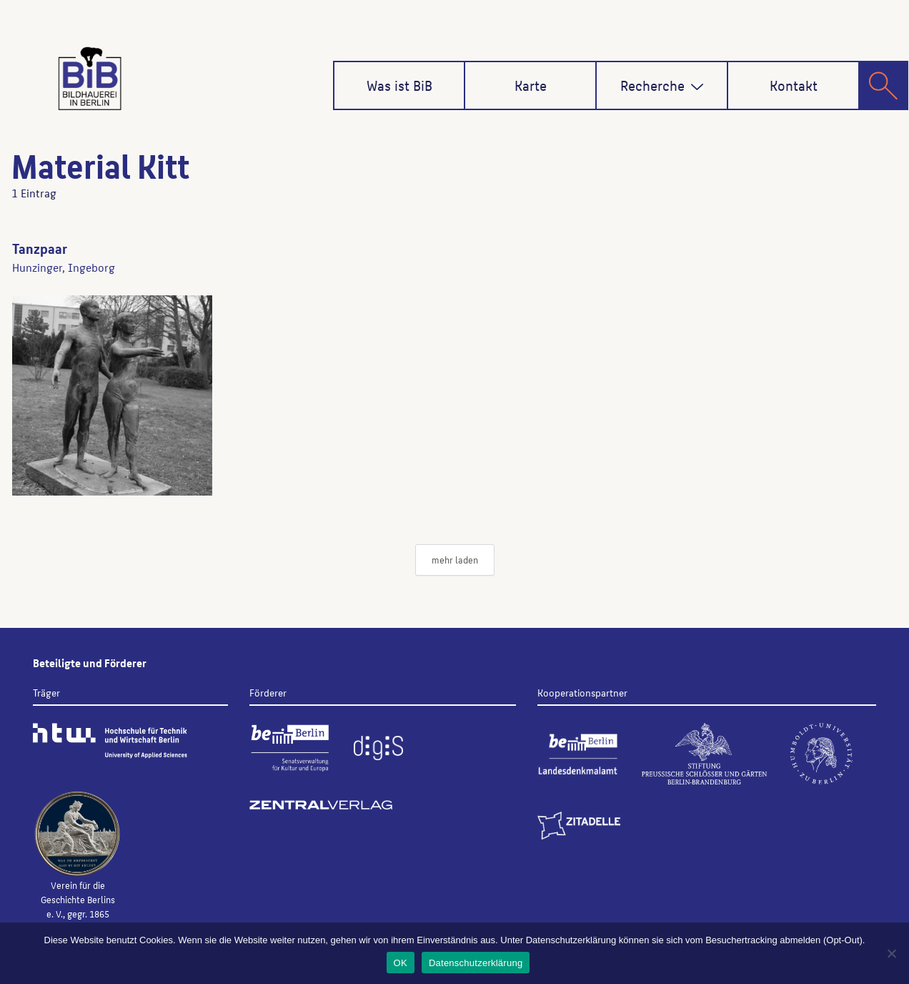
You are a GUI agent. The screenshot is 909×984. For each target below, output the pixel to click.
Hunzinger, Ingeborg (63, 267)
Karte (531, 85)
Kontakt (794, 85)
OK (400, 963)
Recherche (662, 85)
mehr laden (455, 559)
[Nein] (891, 953)
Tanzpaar (39, 248)
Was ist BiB (399, 85)
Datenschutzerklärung (475, 963)
